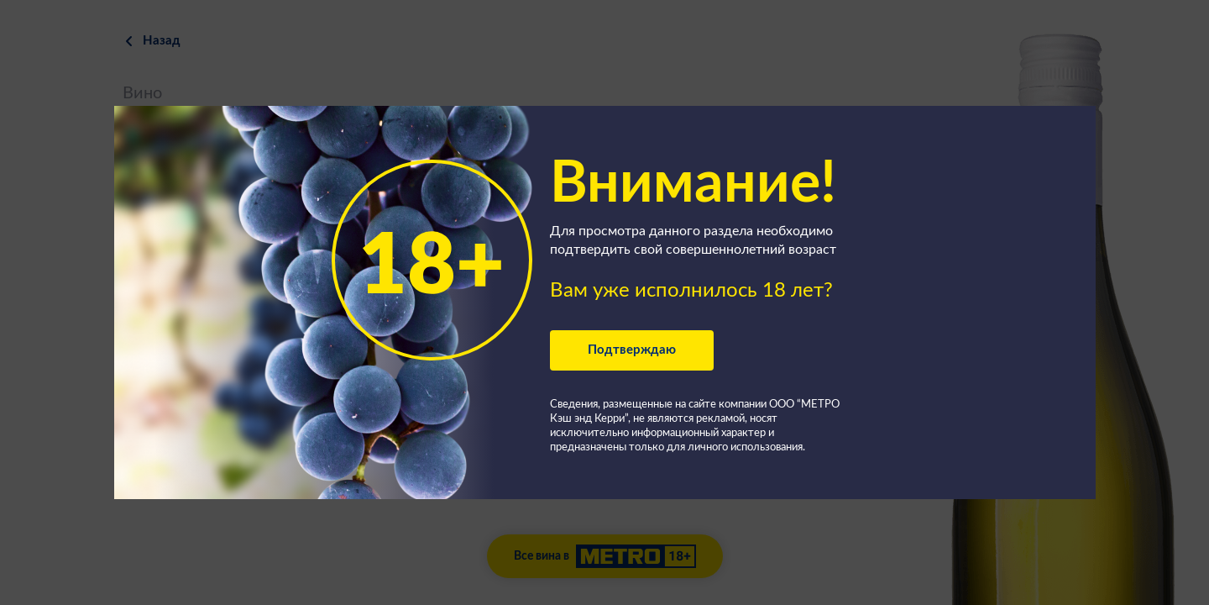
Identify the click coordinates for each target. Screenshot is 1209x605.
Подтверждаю (632, 350)
